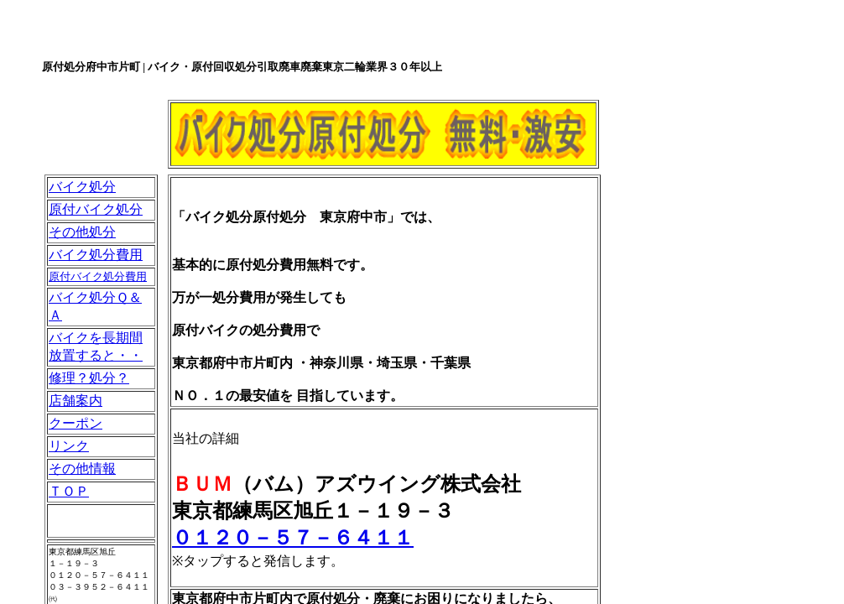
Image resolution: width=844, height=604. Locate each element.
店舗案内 (75, 400)
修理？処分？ (89, 378)
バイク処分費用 (96, 254)
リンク (69, 446)
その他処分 (82, 232)
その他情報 (82, 468)
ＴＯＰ (69, 491)
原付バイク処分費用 (98, 276)
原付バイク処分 (96, 209)
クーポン (75, 423)
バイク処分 (82, 187)
